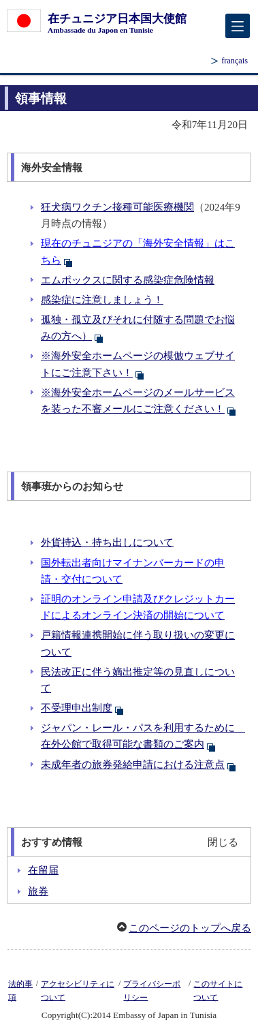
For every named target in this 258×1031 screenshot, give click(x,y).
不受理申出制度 (82, 708)
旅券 (38, 891)
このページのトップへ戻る (190, 928)
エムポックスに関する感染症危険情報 (127, 280)
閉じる (223, 842)
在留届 (43, 870)
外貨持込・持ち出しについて (107, 542)
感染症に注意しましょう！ (102, 299)
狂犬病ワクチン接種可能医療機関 (117, 207)
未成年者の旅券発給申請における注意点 (138, 764)
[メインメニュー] (237, 26)
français (234, 60)
